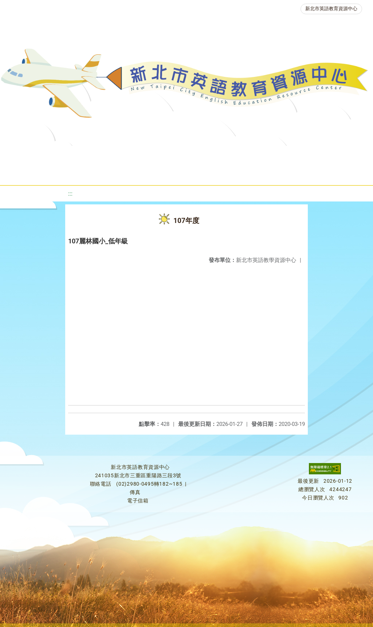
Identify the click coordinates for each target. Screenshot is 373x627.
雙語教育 (211, 172)
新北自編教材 (199, 154)
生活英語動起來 (160, 172)
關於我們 (28, 154)
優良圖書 (248, 154)
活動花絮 (255, 172)
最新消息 (72, 154)
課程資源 (107, 154)
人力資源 (109, 172)
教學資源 (151, 154)
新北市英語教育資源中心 (331, 8)
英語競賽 (335, 154)
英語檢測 (291, 154)
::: (70, 193)
